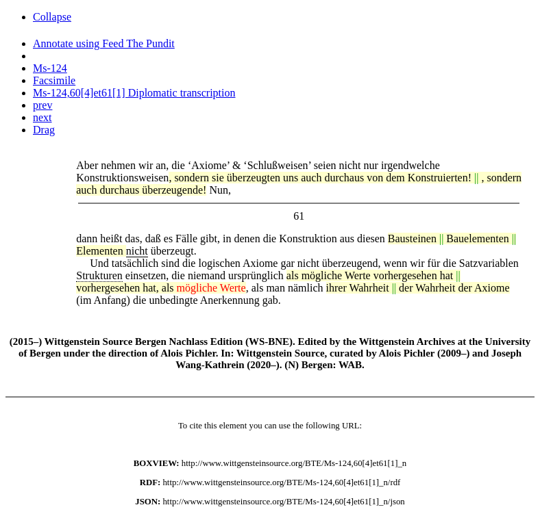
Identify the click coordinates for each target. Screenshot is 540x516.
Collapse (52, 17)
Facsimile (54, 80)
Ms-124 (50, 68)
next (42, 117)
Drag (44, 130)
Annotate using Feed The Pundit (104, 43)
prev (42, 105)
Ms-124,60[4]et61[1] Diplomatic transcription (134, 93)
